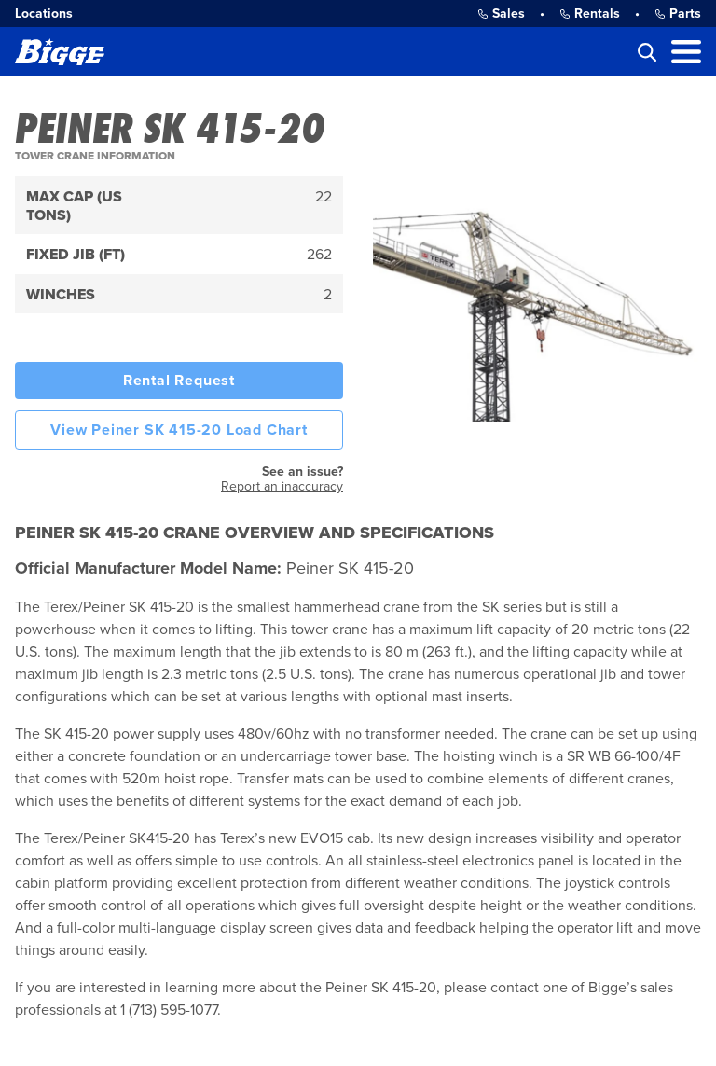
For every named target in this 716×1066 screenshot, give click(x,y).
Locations (44, 13)
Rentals (589, 13)
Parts (677, 13)
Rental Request (179, 380)
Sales (501, 13)
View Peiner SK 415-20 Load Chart (179, 430)
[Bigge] (59, 51)
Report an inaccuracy (282, 486)
